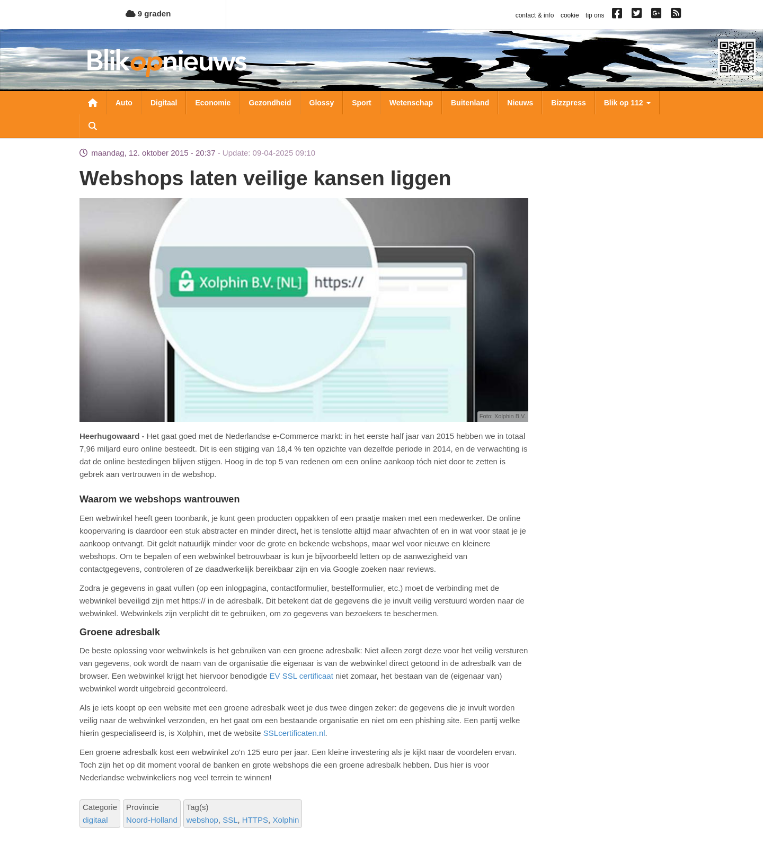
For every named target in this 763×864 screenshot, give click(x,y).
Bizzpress (568, 102)
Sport (361, 102)
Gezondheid (270, 102)
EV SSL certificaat (301, 675)
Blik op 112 (627, 102)
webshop (202, 819)
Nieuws (520, 102)
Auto (124, 102)
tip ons (594, 15)
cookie (570, 15)
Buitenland (470, 102)
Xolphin (285, 819)
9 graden (148, 13)
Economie (212, 102)
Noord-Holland (152, 819)
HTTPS (255, 819)
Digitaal (164, 102)
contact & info (535, 15)
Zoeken (92, 126)
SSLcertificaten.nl (294, 732)
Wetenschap (411, 102)
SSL (230, 819)
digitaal (95, 819)
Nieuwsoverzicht (92, 102)
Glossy (321, 102)
